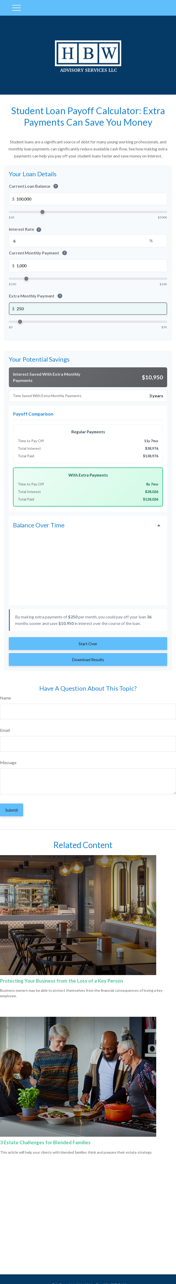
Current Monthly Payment (38, 252)
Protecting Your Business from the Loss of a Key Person (61, 981)
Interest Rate (25, 229)
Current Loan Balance (33, 186)
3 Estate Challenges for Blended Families (45, 1142)
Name (5, 697)
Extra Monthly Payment (35, 295)
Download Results (88, 659)
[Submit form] (11, 810)
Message (8, 762)
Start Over (88, 643)
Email (5, 730)
